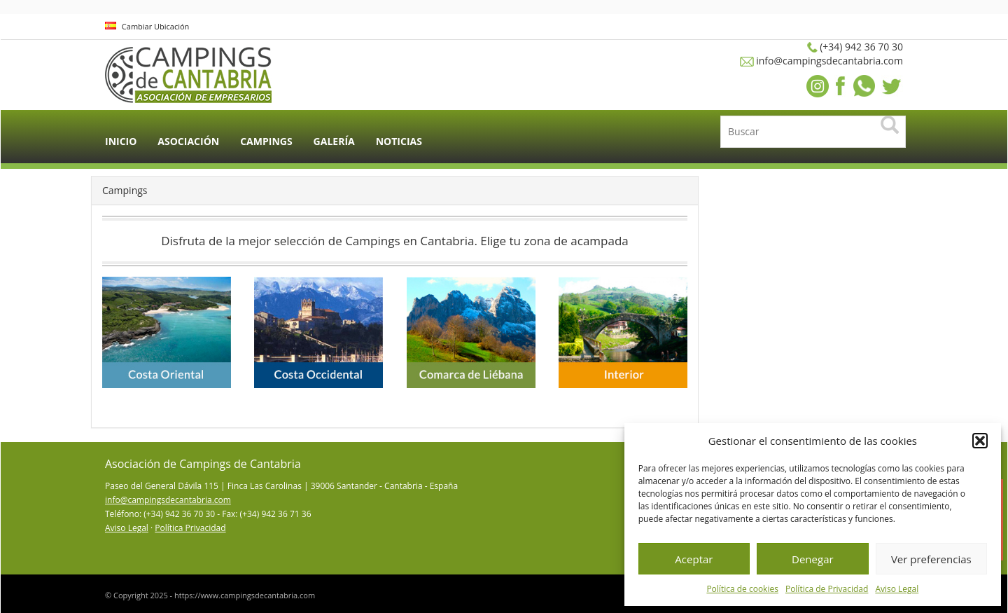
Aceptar (694, 559)
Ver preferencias (931, 559)
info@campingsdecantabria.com (168, 500)
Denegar (813, 559)
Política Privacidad (190, 528)
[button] (980, 441)
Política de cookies (742, 589)
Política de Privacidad (826, 589)
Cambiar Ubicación (147, 26)
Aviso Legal (896, 589)
